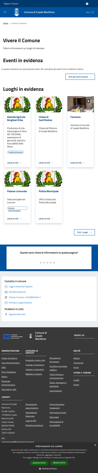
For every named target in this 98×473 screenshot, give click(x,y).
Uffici (4, 367)
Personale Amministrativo (8, 383)
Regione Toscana (11, 3)
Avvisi (76, 367)
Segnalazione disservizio (31, 414)
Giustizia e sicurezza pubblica (58, 368)
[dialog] (49, 457)
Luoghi (76, 380)
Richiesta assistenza (34, 425)
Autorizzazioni (56, 390)
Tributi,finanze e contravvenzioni (57, 376)
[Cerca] (92, 12)
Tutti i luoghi (84, 232)
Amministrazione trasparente (57, 406)
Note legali (54, 417)
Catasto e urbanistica (35, 369)
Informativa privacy (58, 412)
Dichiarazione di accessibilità (56, 423)
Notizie (77, 358)
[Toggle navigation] (5, 12)
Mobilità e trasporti (34, 374)
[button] (49, 468)
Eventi (76, 384)
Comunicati (78, 362)
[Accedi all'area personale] (87, 3)
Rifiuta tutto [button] (59, 463)
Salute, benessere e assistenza (58, 384)
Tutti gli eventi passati (80, 76)
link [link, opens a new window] (73, 458)
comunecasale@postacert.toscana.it (18, 441)
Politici (4, 376)
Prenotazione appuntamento (32, 406)
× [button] (95, 445)
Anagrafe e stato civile (35, 360)
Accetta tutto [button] (39, 463)
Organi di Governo (9, 358)
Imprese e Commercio (35, 364)
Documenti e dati (9, 389)
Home (5, 23)
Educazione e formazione (55, 360)
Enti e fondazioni (9, 372)
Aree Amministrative (11, 362)
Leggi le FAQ (31, 420)
